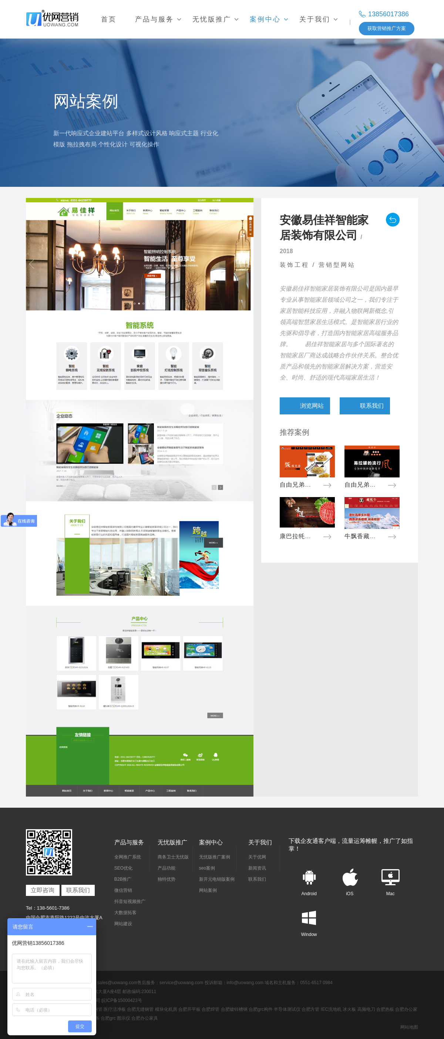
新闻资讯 (257, 868)
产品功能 (166, 868)
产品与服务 (129, 842)
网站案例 (208, 890)
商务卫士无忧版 (173, 857)
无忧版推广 (172, 842)
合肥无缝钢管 (140, 1009)
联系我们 (78, 890)
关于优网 (257, 857)
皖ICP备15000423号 (121, 1000)
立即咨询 (42, 890)
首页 (109, 19)
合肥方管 (310, 1009)
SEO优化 (123, 868)
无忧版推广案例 (214, 857)
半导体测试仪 (287, 1009)
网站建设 (123, 923)
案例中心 (211, 842)
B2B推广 (123, 879)
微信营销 (123, 890)
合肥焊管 (210, 1009)
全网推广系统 (127, 857)
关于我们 (260, 842)
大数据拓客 (125, 912)
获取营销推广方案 (386, 28)
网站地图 (409, 1027)
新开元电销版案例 (217, 879)
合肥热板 (385, 1009)
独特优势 (166, 879)
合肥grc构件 (261, 1009)
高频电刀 (366, 1009)
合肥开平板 (189, 1009)
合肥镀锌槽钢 (234, 1009)
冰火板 (349, 1009)
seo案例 (207, 868)
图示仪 (123, 1018)
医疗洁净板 (115, 1009)
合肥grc (108, 1018)
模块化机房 (166, 1009)
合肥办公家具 (144, 1018)
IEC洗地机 (331, 1009)
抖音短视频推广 (129, 901)
